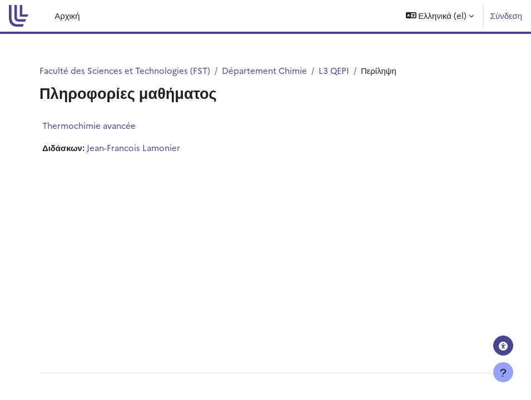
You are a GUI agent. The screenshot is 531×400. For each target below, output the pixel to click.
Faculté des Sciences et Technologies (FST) (124, 70)
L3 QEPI (334, 70)
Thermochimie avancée (89, 125)
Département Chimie (264, 70)
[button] (440, 16)
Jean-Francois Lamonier (133, 147)
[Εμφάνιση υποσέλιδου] (503, 372)
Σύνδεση (506, 15)
